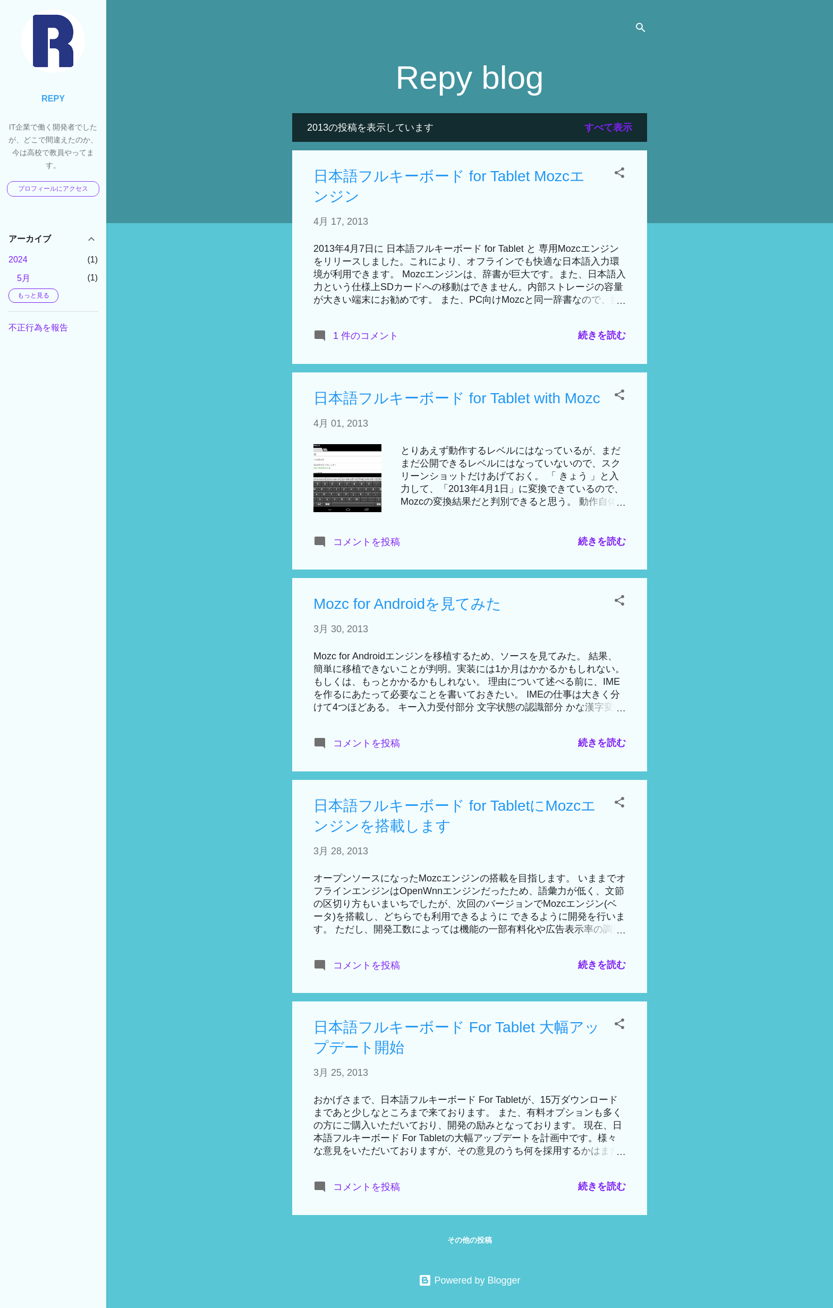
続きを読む (602, 335)
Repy (53, 98)
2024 (18, 259)
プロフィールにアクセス (53, 188)
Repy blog (469, 77)
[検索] (640, 29)
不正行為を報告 (38, 327)
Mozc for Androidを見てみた (407, 604)
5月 (23, 278)
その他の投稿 (469, 1240)
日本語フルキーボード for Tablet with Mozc (456, 398)
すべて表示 (608, 127)
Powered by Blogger (469, 1280)
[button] (619, 174)
